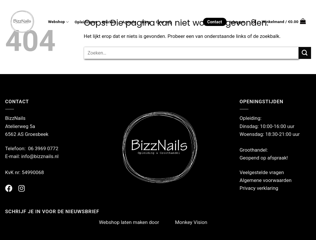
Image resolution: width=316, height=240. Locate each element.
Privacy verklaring (259, 188)
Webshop (58, 22)
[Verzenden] (305, 53)
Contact (214, 22)
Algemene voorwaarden (266, 180)
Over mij (163, 22)
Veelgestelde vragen (262, 172)
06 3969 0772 (43, 148)
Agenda (129, 22)
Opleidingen (85, 22)
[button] (284, 22)
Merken (109, 22)
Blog (146, 22)
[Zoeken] (253, 21)
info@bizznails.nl (40, 156)
